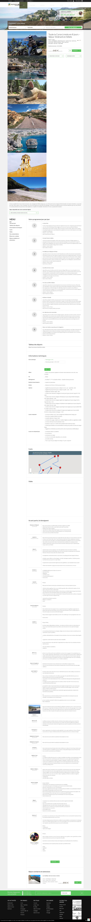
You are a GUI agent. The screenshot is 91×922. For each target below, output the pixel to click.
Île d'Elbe (35, 906)
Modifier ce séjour (55, 56)
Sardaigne (35, 910)
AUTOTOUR (70, 4)
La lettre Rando (28, 894)
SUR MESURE (75, 4)
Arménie (61, 906)
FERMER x (87, 920)
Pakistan (61, 918)
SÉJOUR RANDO (51, 4)
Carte (10, 229)
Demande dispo (71, 56)
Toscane (35, 903)
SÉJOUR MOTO (64, 4)
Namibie (61, 914)
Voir (76, 882)
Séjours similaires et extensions (14, 239)
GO (46, 369)
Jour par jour (12, 223)
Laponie (48, 910)
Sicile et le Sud (36, 912)
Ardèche (22, 906)
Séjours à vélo (11, 905)
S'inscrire (64, 893)
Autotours (10, 908)
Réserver (75, 50)
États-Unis (61, 908)
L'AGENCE (81, 4)
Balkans (48, 905)
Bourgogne (23, 908)
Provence (22, 914)
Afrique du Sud (62, 904)
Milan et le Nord (36, 908)
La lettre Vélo (27, 892)
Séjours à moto (11, 906)
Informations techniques (15, 227)
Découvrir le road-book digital (19, 212)
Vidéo (10, 232)
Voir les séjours (72, 27)
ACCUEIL (45, 4)
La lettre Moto (27, 893)
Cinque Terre (36, 905)
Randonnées (10, 903)
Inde (60, 910)
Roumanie (48, 903)
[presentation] (54, 365)
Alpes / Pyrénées (24, 905)
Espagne (48, 906)
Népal (60, 916)
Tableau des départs (14, 225)
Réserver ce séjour (14, 236)
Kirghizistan (61, 912)
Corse (22, 903)
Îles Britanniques (49, 908)
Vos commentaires (14, 234)
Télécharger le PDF (49, 359)
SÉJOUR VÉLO (57, 4)
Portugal (48, 912)
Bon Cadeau (29, 0)
